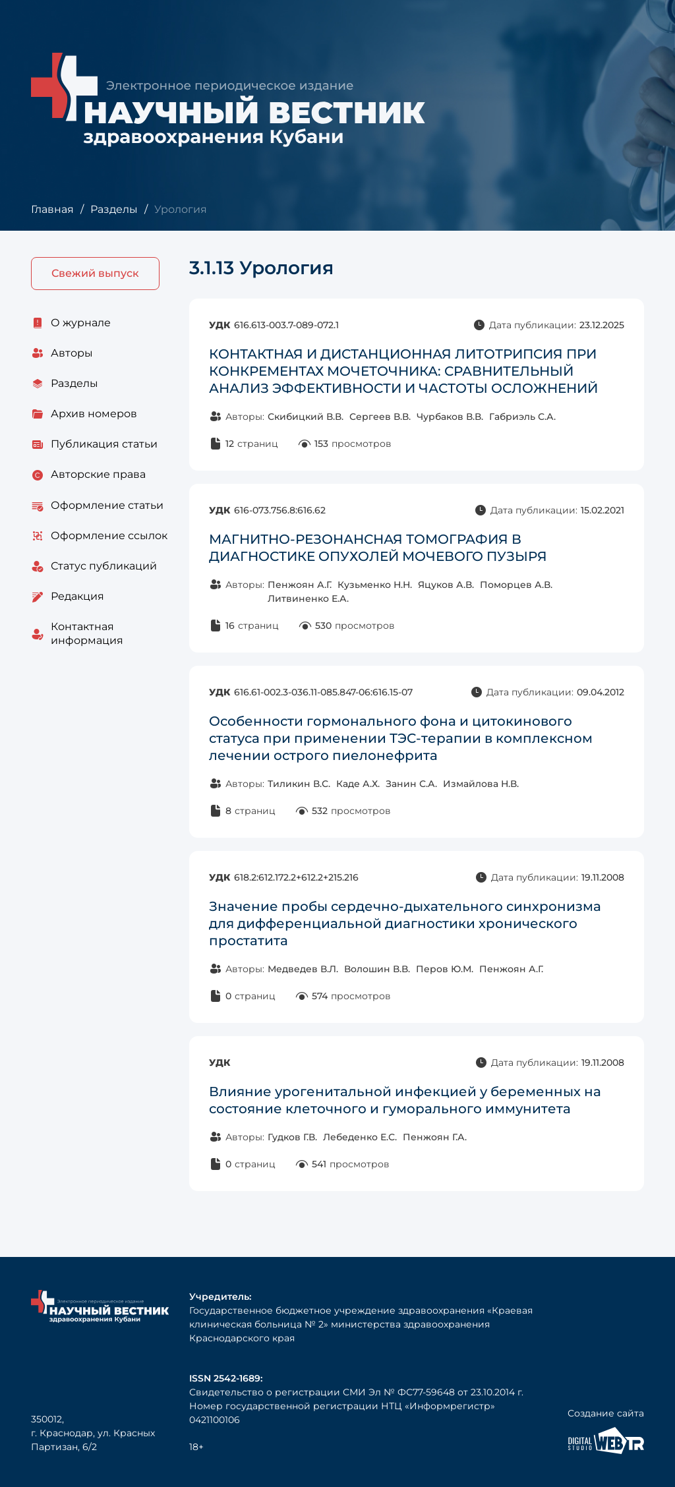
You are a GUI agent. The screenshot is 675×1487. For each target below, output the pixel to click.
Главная (52, 209)
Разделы (114, 209)
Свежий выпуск (95, 273)
